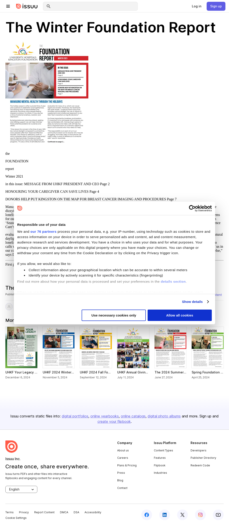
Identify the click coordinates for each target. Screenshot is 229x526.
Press (121, 472)
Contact (122, 488)
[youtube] (218, 514)
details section (173, 281)
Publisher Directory (203, 457)
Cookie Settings (16, 518)
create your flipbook (114, 421)
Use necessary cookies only (113, 315)
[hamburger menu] (8, 6)
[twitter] (182, 514)
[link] (196, 6)
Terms (9, 512)
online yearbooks (104, 416)
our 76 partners (43, 231)
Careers (122, 457)
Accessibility (93, 512)
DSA (76, 512)
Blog (120, 480)
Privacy (24, 512)
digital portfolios (75, 416)
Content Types (163, 450)
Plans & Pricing (127, 465)
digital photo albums (164, 416)
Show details (192, 302)
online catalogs (133, 416)
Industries (160, 472)
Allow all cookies (179, 315)
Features (160, 457)
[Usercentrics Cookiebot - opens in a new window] (192, 208)
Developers (198, 450)
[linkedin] (164, 514)
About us (123, 450)
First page (12, 264)
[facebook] (146, 514)
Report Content (44, 512)
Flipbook (159, 465)
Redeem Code (200, 465)
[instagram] (200, 514)
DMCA (64, 512)
